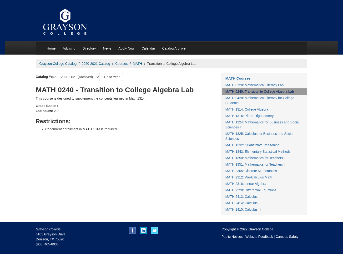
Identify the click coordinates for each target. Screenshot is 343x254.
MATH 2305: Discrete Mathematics (251, 171)
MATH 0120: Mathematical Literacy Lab (254, 85)
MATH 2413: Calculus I (242, 196)
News (107, 48)
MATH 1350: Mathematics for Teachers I (255, 158)
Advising (69, 48)
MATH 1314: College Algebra (246, 109)
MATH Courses (238, 78)
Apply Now (126, 48)
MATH (137, 64)
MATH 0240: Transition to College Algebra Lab (259, 91)
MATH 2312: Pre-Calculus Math (248, 177)
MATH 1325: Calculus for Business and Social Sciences (259, 136)
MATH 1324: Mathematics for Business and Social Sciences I (262, 124)
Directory (89, 48)
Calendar (148, 48)
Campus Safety (287, 237)
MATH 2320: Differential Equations (250, 190)
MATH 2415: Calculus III (243, 209)
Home (51, 48)
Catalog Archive (174, 48)
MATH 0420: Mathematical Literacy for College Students (259, 100)
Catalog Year (46, 77)
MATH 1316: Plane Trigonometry (249, 116)
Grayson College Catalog (57, 64)
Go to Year (112, 77)
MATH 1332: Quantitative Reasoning (252, 145)
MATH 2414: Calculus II (242, 203)
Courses (121, 64)
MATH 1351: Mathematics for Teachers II (255, 164)
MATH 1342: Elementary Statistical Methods (258, 151)
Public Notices (232, 237)
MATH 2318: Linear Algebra (245, 184)
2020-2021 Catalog (96, 64)
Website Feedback (259, 237)
